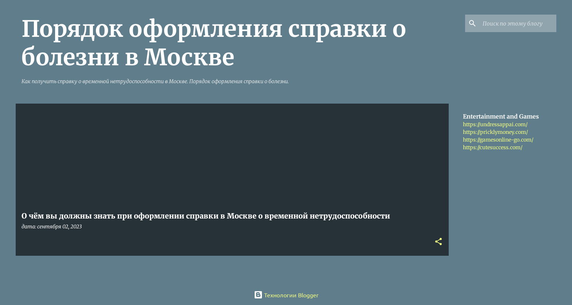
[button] (438, 242)
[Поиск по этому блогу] (518, 23)
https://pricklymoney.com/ (495, 132)
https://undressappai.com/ (495, 124)
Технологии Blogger (286, 294)
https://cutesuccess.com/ (492, 147)
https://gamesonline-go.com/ (498, 139)
